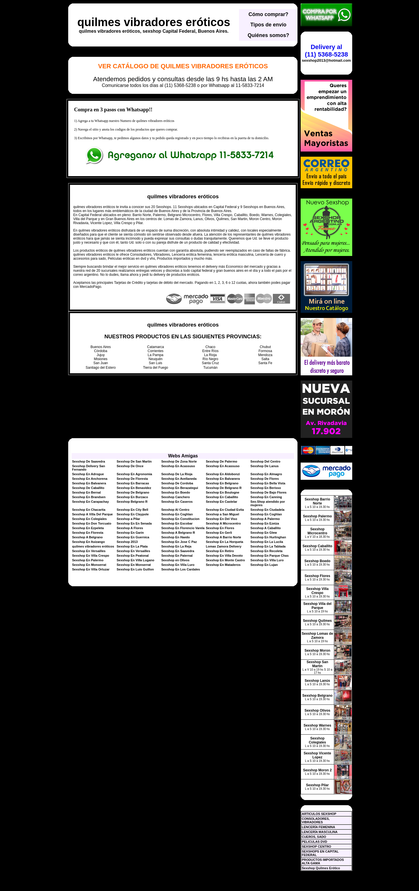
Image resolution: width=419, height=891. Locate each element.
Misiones (100, 359)
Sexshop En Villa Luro (267, 560)
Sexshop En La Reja (176, 546)
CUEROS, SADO (314, 836)
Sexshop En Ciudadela (267, 509)
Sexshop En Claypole (133, 514)
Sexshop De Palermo (221, 461)
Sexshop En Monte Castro (225, 560)
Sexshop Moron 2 (317, 770)
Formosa (265, 351)
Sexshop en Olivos (175, 560)
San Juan (100, 363)
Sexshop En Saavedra (177, 551)
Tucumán (210, 368)
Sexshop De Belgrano (133, 492)
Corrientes (155, 351)
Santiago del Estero (101, 368)
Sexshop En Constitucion (180, 519)
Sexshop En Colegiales (89, 519)
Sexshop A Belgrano (87, 537)
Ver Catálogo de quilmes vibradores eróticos (183, 66)
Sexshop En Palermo (87, 560)
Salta (265, 359)
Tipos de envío (268, 25)
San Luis (155, 363)
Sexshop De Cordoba (177, 483)
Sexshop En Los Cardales (180, 569)
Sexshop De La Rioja (177, 474)
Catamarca (155, 347)
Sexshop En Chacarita (88, 509)
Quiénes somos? (268, 35)
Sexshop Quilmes (317, 621)
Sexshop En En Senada (134, 523)
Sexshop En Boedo (175, 492)
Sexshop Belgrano (317, 696)
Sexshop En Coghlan (177, 514)
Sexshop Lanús (317, 681)
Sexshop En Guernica (133, 537)
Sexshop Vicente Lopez (317, 755)
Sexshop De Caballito (88, 488)
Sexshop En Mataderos (223, 564)
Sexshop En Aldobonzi (223, 474)
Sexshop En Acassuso (178, 466)
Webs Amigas (183, 455)
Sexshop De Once (130, 466)
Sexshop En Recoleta (266, 551)
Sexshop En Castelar (221, 501)
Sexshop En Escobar (177, 523)
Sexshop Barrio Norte (317, 501)
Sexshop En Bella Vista (267, 483)
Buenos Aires (101, 347)
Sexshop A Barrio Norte (223, 537)
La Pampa (155, 355)
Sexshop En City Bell (132, 509)
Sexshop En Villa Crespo (90, 555)
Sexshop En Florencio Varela (183, 528)
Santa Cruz (210, 363)
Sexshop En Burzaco (132, 497)
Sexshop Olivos (317, 710)
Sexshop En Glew (263, 532)
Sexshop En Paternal (177, 555)
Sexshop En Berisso (265, 488)
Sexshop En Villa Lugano (135, 560)
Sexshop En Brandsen (88, 497)
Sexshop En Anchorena (89, 478)
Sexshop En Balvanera (223, 478)
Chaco (210, 347)
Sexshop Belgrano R (132, 501)
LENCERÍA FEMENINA (318, 827)
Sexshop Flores (317, 576)
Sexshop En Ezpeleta (88, 528)
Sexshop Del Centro (265, 461)
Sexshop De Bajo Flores (268, 492)
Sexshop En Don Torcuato (91, 523)
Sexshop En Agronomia (134, 474)
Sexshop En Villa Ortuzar (90, 569)
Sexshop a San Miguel (222, 514)
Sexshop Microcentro (317, 531)
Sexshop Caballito (317, 546)
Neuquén (155, 359)
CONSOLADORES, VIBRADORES (316, 820)
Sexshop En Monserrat (89, 564)
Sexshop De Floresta (132, 478)
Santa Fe (265, 363)
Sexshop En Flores (220, 528)
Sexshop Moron (317, 651)
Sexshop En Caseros (177, 501)
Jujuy (101, 355)
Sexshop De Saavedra (88, 461)
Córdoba (100, 351)
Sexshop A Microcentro (223, 523)
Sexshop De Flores (264, 478)
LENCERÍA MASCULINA (320, 832)
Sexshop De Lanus (264, 466)
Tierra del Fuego (155, 368)
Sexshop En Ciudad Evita (225, 509)
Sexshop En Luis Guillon (135, 569)
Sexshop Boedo (317, 561)
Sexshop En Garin (130, 532)
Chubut (265, 347)
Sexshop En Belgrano (222, 483)
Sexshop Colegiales (317, 740)
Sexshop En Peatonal (133, 555)
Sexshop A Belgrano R (178, 532)
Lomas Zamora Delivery (223, 546)
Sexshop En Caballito (222, 497)
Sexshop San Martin (317, 664)
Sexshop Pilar (317, 785)
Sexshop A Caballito (265, 528)
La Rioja (210, 355)
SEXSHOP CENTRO (316, 846)
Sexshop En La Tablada (268, 546)
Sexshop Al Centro (175, 509)
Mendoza (265, 355)
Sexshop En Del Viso (221, 519)
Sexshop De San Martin (134, 461)
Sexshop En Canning (266, 497)
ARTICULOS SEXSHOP (319, 814)
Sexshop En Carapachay (90, 501)
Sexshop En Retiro (220, 551)
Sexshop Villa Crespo (317, 591)
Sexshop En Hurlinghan (268, 537)
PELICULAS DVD (314, 841)
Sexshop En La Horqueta (224, 541)
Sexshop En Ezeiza (264, 523)
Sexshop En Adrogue (88, 474)
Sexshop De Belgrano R (224, 488)
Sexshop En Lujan (264, 564)
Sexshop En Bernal (86, 492)
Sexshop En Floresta (87, 532)
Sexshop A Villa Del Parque (92, 514)
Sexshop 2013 (127, 541)
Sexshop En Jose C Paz (179, 541)
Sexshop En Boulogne (222, 492)
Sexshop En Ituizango (88, 541)
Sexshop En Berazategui (179, 488)
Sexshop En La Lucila (266, 541)
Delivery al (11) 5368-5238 (326, 50)
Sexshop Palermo (317, 516)
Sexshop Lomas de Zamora (317, 636)
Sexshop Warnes (317, 725)
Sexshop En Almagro (266, 474)
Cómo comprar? (268, 14)
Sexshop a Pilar (128, 519)
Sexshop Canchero (175, 497)
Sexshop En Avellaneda (179, 478)
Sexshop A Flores (130, 528)
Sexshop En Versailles (88, 551)
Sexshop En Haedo (175, 537)
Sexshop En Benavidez (134, 488)
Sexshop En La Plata (132, 546)
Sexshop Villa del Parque (317, 606)
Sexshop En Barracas (133, 483)
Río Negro (210, 359)
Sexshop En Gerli (219, 532)
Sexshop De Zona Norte (179, 461)
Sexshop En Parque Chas (269, 555)
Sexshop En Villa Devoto (224, 555)
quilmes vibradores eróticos (153, 22)
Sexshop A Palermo (265, 519)
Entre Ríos (210, 351)
